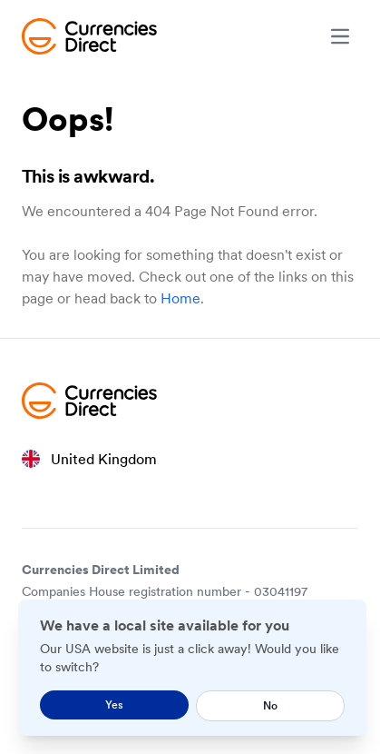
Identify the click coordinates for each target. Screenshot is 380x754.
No (270, 705)
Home (180, 298)
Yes (114, 704)
